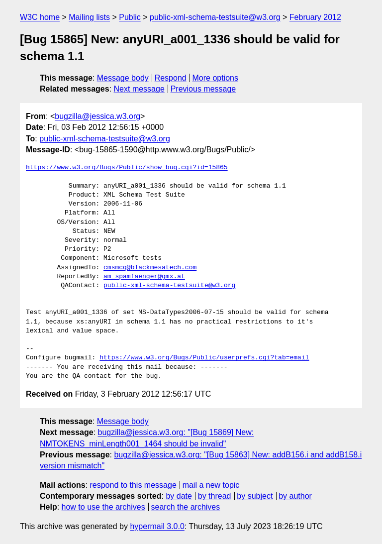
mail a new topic (211, 485)
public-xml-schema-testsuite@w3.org (215, 17)
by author (295, 496)
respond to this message (133, 485)
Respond (171, 78)
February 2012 (315, 17)
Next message (139, 89)
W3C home (40, 17)
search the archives (185, 507)
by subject (255, 496)
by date (178, 496)
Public (130, 17)
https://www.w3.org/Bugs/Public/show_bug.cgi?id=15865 (127, 167)
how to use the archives (103, 507)
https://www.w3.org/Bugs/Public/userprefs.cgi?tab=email (204, 357)
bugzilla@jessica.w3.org (97, 116)
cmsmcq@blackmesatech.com (149, 267)
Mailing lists (89, 17)
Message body (123, 78)
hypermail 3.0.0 (157, 526)
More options (215, 78)
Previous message (203, 89)
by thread (214, 496)
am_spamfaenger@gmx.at (144, 276)
